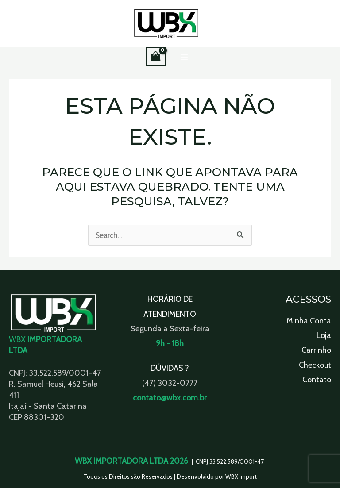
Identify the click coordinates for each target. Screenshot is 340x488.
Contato (316, 380)
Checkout (315, 365)
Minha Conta (308, 321)
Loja (324, 335)
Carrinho (316, 350)
